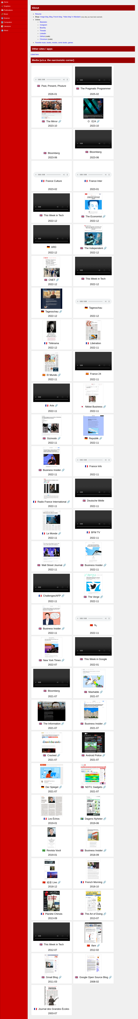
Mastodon (43, 22)
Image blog (44, 17)
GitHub (42, 36)
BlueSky (43, 28)
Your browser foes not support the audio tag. (51, 79)
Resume (38, 14)
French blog (57, 17)
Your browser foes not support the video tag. (51, 234)
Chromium (43, 39)
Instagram (43, 25)
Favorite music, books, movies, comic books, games (54, 42)
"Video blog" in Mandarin (72, 17)
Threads (43, 30)
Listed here (35, 54)
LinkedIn (43, 33)
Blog (51, 17)
